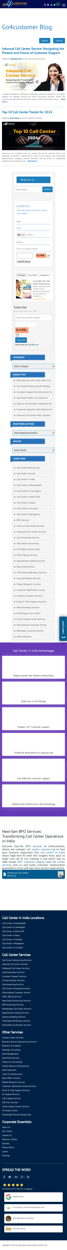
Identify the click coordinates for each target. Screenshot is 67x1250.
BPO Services (23, 520)
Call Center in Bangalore (28, 514)
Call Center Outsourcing (28, 467)
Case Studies (32, 275)
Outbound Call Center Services (31, 532)
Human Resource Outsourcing (15, 1066)
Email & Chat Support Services (31, 601)
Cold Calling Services (11, 1098)
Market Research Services (29, 584)
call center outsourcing (40, 849)
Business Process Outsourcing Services (19, 1041)
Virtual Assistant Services (13, 980)
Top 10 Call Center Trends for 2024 (27, 112)
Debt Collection (24, 636)
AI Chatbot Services (11, 1094)
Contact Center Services (12, 1037)
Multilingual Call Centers (29, 613)
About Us (6, 1127)
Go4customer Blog (27, 27)
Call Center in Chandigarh (29, 491)
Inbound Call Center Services (30, 526)
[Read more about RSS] (28, 1177)
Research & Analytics (11, 1045)
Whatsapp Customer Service (30, 631)
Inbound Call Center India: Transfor (33, 415)
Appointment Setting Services (31, 561)
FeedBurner (33, 344)
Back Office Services (11, 1078)
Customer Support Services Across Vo (34, 392)
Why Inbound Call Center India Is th (34, 380)
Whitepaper (21, 275)
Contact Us (7, 1135)
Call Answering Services (28, 537)
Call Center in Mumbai (27, 508)
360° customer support (31, 862)
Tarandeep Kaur (16, 59)
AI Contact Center (10, 1110)
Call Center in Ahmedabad (29, 485)
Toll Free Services (10, 1102)
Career (5, 1151)
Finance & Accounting (12, 1062)
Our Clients (7, 1131)
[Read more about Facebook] (4, 1177)
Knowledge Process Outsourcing (16, 1114)
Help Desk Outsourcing (28, 543)
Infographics (44, 275)
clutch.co (29, 1189)
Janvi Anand (14, 118)
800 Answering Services (28, 607)
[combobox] (21, 234)
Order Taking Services (27, 555)
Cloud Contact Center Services (31, 619)
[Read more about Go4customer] (15, 3)
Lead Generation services (13, 972)
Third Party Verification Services (32, 572)
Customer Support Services (30, 596)
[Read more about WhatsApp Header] (58, 5)
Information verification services (16, 1025)
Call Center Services (26, 473)
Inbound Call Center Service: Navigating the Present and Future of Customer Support (33, 51)
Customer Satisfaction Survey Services (19, 1086)
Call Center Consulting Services (16, 988)
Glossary (5, 1143)
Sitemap (5, 1155)
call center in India (52, 852)
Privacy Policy (8, 1147)
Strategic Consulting (11, 1050)
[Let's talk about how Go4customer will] (5, 904)
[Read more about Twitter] (9, 1177)
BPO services (34, 846)
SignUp (59, 40)
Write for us (27, 180)
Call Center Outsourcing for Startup (33, 386)
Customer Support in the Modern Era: (34, 409)
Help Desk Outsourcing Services (16, 1000)
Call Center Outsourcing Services (17, 960)
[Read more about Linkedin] (16, 1177)
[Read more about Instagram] (22, 1177)
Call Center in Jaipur (26, 502)
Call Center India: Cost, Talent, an (32, 398)
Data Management (10, 1054)
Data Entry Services (26, 566)
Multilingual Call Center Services (16, 1009)
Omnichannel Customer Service (32, 625)
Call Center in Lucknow (12, 947)
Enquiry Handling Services (13, 1017)
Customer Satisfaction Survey (31, 590)
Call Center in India (26, 479)
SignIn (45, 40)
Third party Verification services (16, 1021)
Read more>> (33, 161)
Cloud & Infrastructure (12, 1074)
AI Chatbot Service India (28, 549)
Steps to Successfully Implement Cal (34, 403)
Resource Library (9, 1139)
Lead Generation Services (29, 578)
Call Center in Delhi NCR (28, 497)
